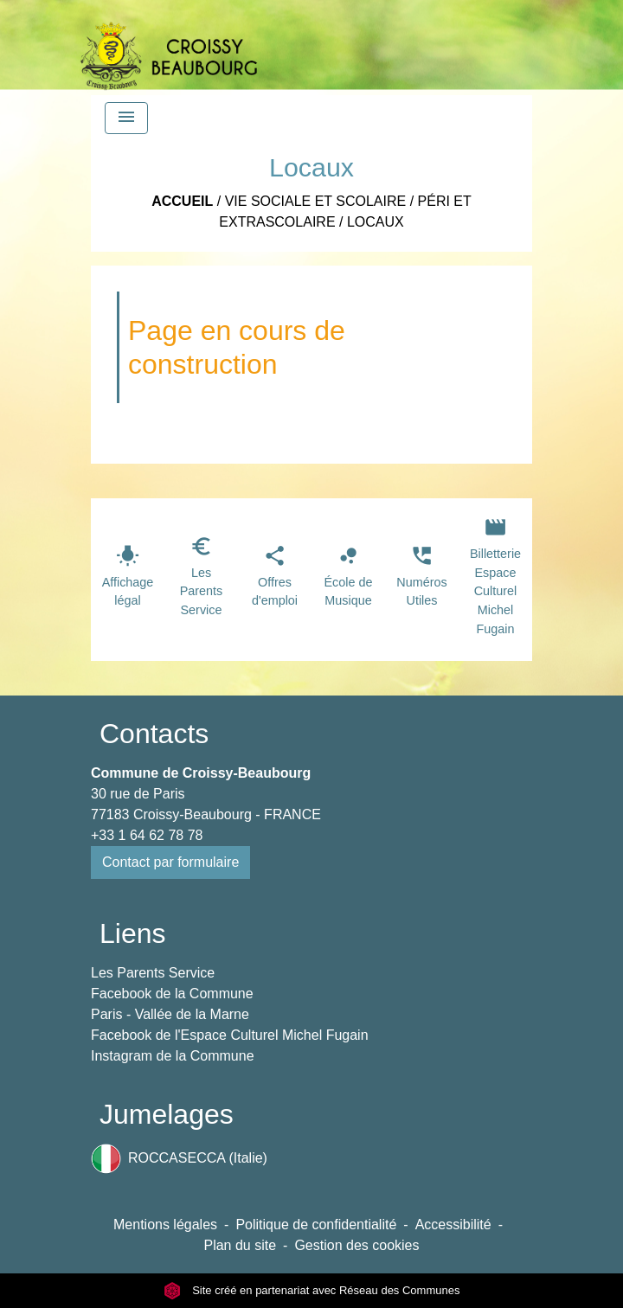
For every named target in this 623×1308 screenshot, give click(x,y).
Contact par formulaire (170, 862)
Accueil (182, 201)
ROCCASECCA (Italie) (179, 1159)
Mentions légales (165, 1224)
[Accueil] (169, 47)
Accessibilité (453, 1224)
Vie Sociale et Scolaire (316, 201)
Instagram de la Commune (172, 1055)
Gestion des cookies (356, 1245)
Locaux (375, 222)
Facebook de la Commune (172, 993)
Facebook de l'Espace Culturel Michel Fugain (230, 1035)
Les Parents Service (153, 972)
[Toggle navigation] (126, 118)
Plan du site (239, 1245)
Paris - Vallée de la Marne (170, 1014)
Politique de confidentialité (315, 1224)
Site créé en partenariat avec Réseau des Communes (312, 1290)
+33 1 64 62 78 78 (146, 835)
